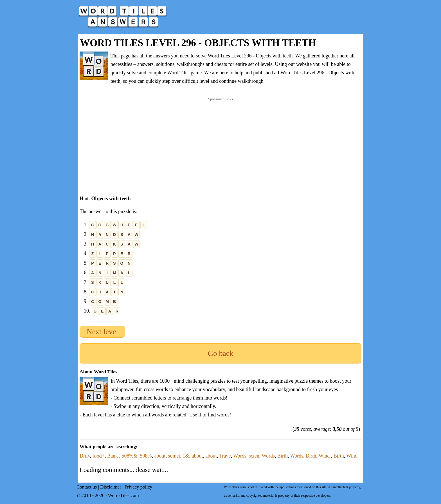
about (159, 456)
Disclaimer (110, 487)
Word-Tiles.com (123, 495)
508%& (129, 456)
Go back (220, 353)
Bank (113, 456)
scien (254, 456)
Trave (225, 456)
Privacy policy (138, 487)
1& (186, 456)
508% (146, 456)
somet (174, 456)
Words (239, 456)
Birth (282, 456)
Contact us (86, 487)
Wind (325, 456)
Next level (102, 331)
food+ (99, 456)
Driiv (85, 456)
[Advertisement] (220, 140)
